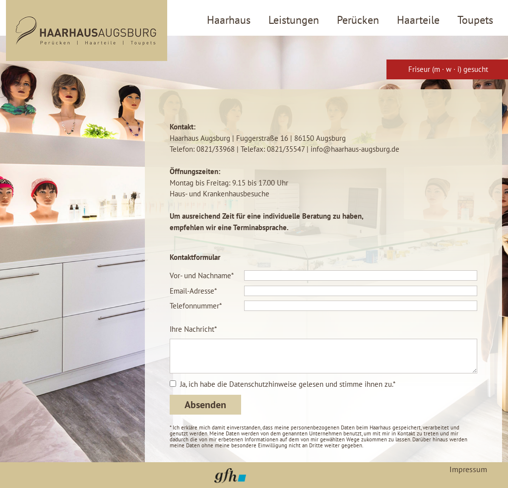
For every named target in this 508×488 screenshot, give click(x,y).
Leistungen (293, 20)
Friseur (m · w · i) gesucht (448, 69)
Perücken (358, 20)
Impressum (468, 469)
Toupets (475, 20)
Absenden (205, 404)
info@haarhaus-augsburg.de (355, 149)
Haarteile (418, 20)
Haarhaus (229, 20)
